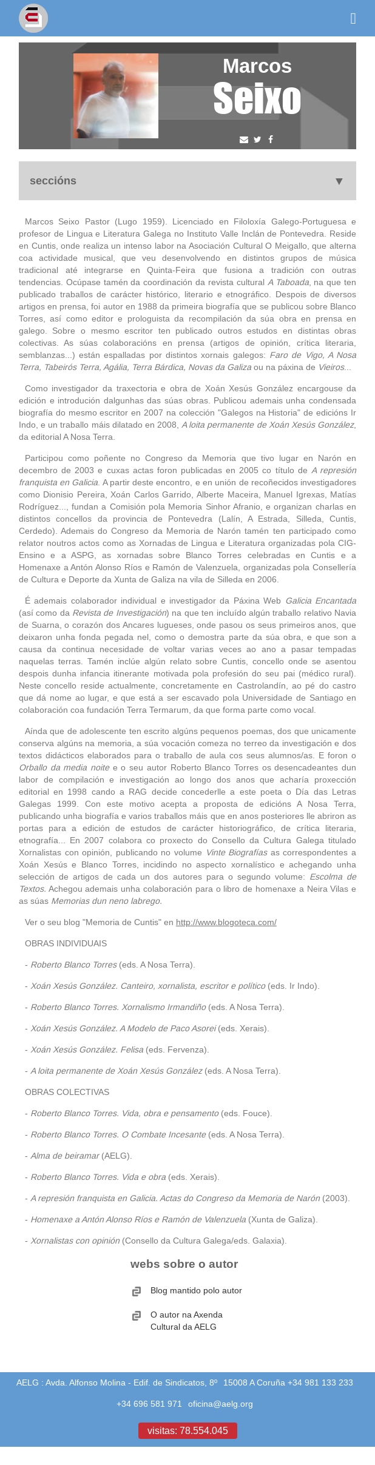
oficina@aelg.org (220, 1404)
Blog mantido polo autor (196, 1290)
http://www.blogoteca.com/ (226, 922)
